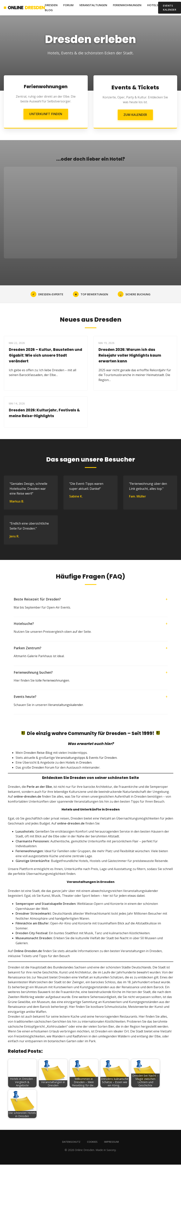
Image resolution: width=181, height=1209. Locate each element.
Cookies (92, 1141)
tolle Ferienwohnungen (52, 680)
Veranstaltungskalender (65, 705)
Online (24, 7)
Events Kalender (169, 7)
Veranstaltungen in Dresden (90, 882)
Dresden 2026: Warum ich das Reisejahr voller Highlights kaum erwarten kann (129, 355)
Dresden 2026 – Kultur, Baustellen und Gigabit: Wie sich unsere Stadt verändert (45, 355)
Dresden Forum (43, 767)
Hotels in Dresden (79, 762)
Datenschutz (71, 1141)
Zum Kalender (135, 115)
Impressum (111, 1141)
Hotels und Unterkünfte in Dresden (91, 809)
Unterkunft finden (45, 114)
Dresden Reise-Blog (38, 753)
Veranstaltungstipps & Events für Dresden (86, 758)
